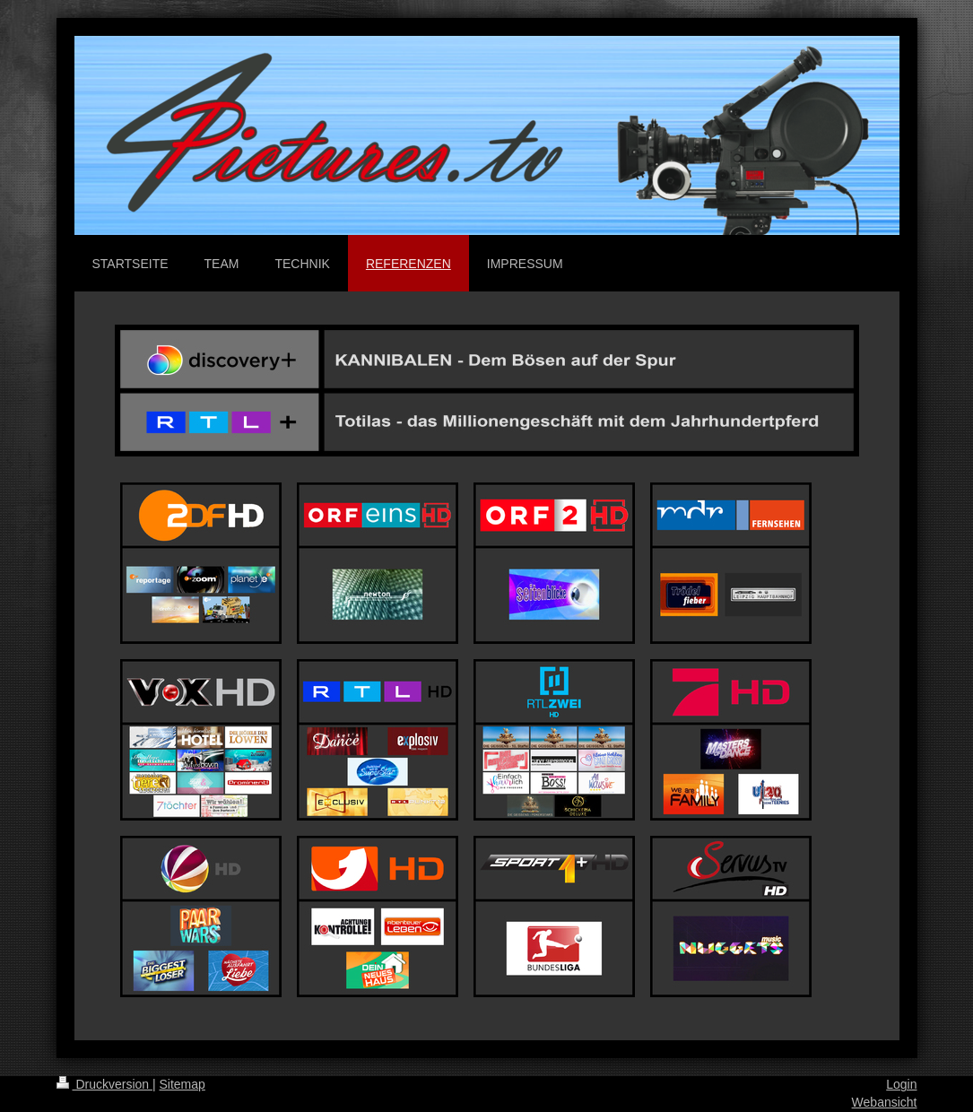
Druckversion (104, 1084)
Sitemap (182, 1084)
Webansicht (884, 1102)
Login (901, 1084)
